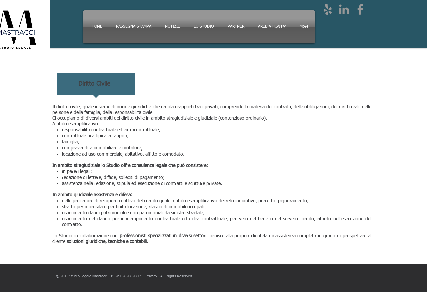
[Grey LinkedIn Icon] (344, 9)
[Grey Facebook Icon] (360, 9)
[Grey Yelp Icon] (328, 9)
